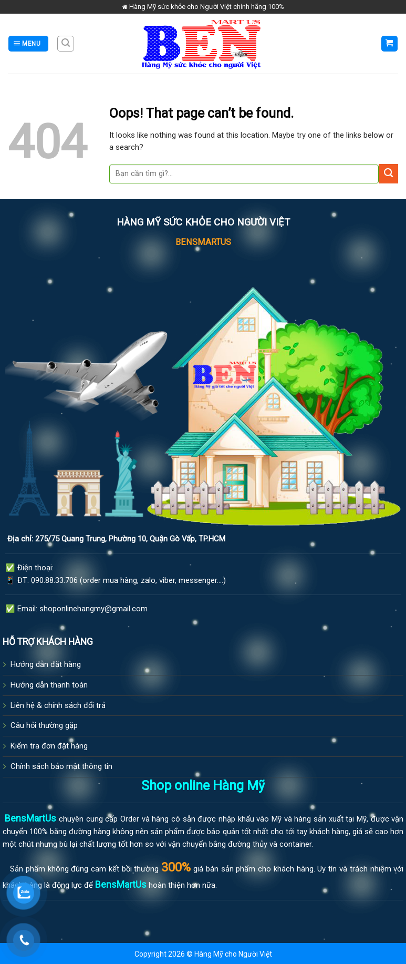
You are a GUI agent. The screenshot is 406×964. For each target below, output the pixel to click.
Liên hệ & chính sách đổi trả (58, 705)
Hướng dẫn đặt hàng (46, 664)
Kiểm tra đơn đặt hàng (49, 746)
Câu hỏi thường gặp (44, 725)
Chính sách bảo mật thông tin (61, 766)
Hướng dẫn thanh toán (49, 685)
